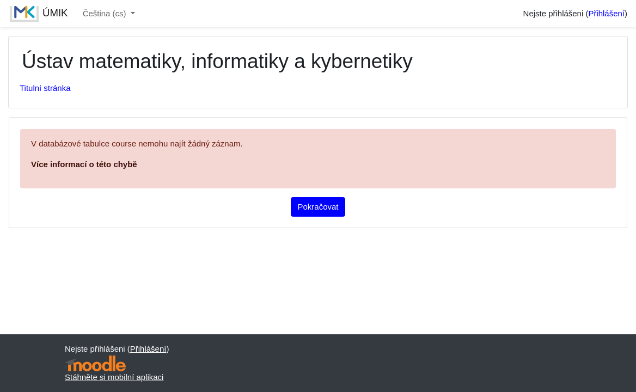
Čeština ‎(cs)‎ (106, 13)
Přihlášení (606, 13)
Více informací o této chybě (84, 164)
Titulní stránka (45, 88)
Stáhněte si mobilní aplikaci (114, 377)
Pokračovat (318, 206)
